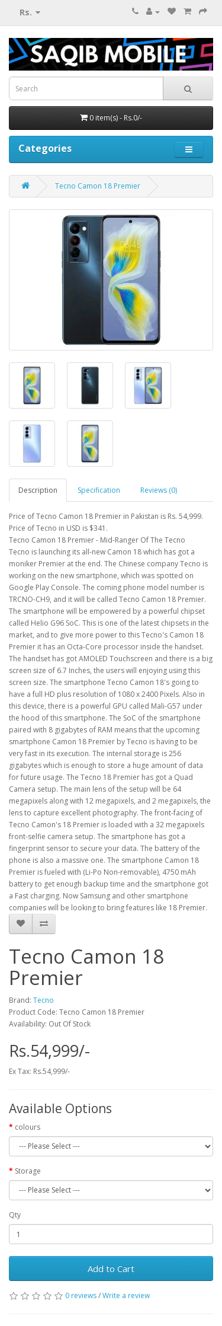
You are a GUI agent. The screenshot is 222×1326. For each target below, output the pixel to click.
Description (37, 490)
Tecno (43, 1000)
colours (27, 1127)
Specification (99, 490)
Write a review (126, 1295)
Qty (15, 1215)
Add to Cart (111, 1268)
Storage (28, 1171)
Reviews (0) (158, 490)
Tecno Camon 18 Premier (97, 186)
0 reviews (80, 1295)
